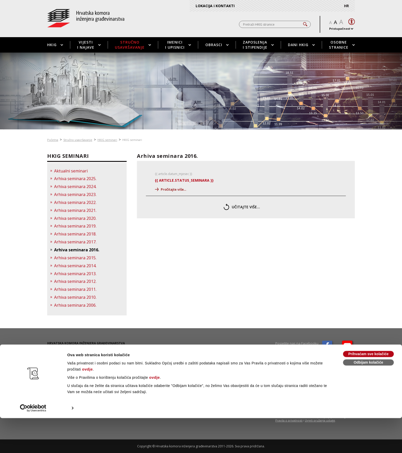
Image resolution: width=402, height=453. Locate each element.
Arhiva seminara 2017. (75, 242)
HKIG (55, 44)
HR (346, 5)
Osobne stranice (342, 45)
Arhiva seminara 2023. (75, 194)
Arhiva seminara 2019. (75, 226)
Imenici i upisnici (178, 45)
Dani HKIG (301, 44)
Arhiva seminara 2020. (75, 218)
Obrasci (217, 44)
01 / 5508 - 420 (65, 354)
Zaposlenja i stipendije (258, 45)
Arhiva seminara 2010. (75, 297)
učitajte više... (242, 207)
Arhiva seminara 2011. (75, 289)
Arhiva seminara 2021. (75, 210)
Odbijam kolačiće (368, 397)
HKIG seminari (107, 140)
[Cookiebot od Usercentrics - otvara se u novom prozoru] (33, 443)
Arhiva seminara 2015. (75, 258)
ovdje (87, 404)
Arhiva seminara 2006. (75, 305)
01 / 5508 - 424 (65, 358)
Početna (52, 140)
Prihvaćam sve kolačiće (368, 389)
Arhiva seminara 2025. (75, 178)
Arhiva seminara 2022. (75, 202)
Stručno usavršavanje (133, 45)
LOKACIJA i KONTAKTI (215, 5)
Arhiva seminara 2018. (75, 234)
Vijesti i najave (89, 45)
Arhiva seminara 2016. (76, 250)
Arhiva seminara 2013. (75, 273)
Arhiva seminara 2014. (75, 266)
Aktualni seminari (71, 171)
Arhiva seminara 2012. (75, 281)
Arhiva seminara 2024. (75, 186)
